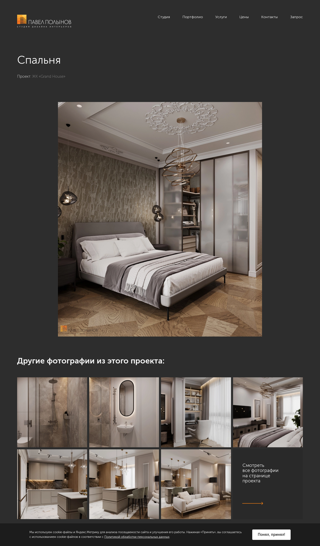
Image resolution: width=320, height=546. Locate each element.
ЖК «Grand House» (48, 76)
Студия (164, 17)
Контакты (269, 17)
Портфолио (192, 17)
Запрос (296, 17)
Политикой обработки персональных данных (136, 537)
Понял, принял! (271, 534)
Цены (244, 17)
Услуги (221, 17)
